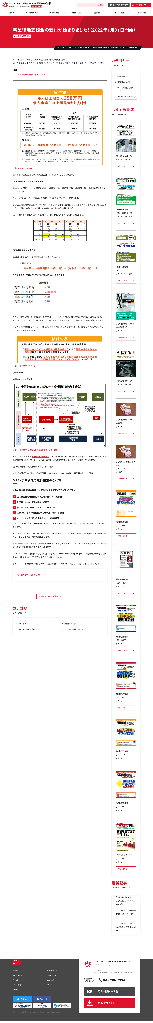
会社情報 (16, 981)
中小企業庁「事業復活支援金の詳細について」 (37, 450)
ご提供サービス (53, 976)
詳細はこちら (122, 166)
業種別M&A (71, 624)
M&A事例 (24, 624)
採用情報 (16, 991)
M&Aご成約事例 (53, 971)
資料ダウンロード (142, 5)
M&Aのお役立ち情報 (29, 629)
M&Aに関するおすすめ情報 (79, 47)
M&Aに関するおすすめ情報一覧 (49, 596)
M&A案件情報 (18, 976)
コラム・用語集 (52, 981)
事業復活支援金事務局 (42, 457)
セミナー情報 (18, 986)
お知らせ (50, 986)
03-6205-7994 (118, 980)
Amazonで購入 (123, 338)
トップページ (61, 47)
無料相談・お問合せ (120, 5)
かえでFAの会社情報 (73, 629)
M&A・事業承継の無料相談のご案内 (29, 75)
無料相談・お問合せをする (28, 575)
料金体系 (11, 13)
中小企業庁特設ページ (28, 168)
